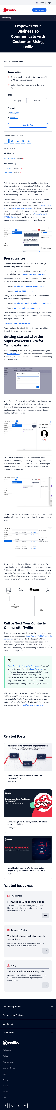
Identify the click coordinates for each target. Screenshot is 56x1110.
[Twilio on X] (12, 1105)
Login (50, 3)
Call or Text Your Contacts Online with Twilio (27, 86)
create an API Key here (23, 291)
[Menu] (50, 10)
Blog (5, 61)
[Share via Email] (23, 141)
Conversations (13, 354)
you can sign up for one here (33, 274)
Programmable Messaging (22, 208)
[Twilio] (9, 10)
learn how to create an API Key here (28, 286)
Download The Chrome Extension (18, 323)
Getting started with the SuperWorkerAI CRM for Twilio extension (28, 78)
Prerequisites (14, 72)
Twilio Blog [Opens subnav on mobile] (6, 18)
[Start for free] (39, 10)
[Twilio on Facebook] (5, 1105)
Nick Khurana (9, 158)
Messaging (17, 100)
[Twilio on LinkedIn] (18, 1105)
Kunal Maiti (8, 168)
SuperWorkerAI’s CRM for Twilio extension (24, 666)
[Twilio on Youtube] (25, 1105)
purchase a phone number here (26, 308)
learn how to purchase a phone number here (32, 303)
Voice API (37, 100)
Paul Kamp (8, 172)
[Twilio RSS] (29, 141)
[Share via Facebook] (6, 141)
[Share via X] (12, 141)
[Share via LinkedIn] (17, 141)
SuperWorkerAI (36, 669)
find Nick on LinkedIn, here (32, 705)
